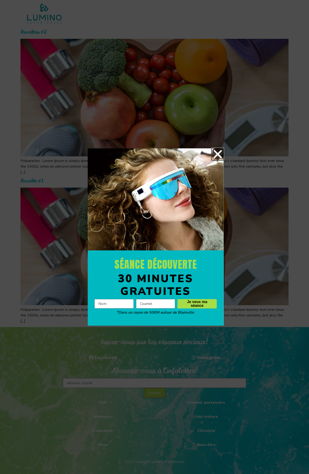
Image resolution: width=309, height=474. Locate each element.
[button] (224, 154)
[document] (154, 237)
